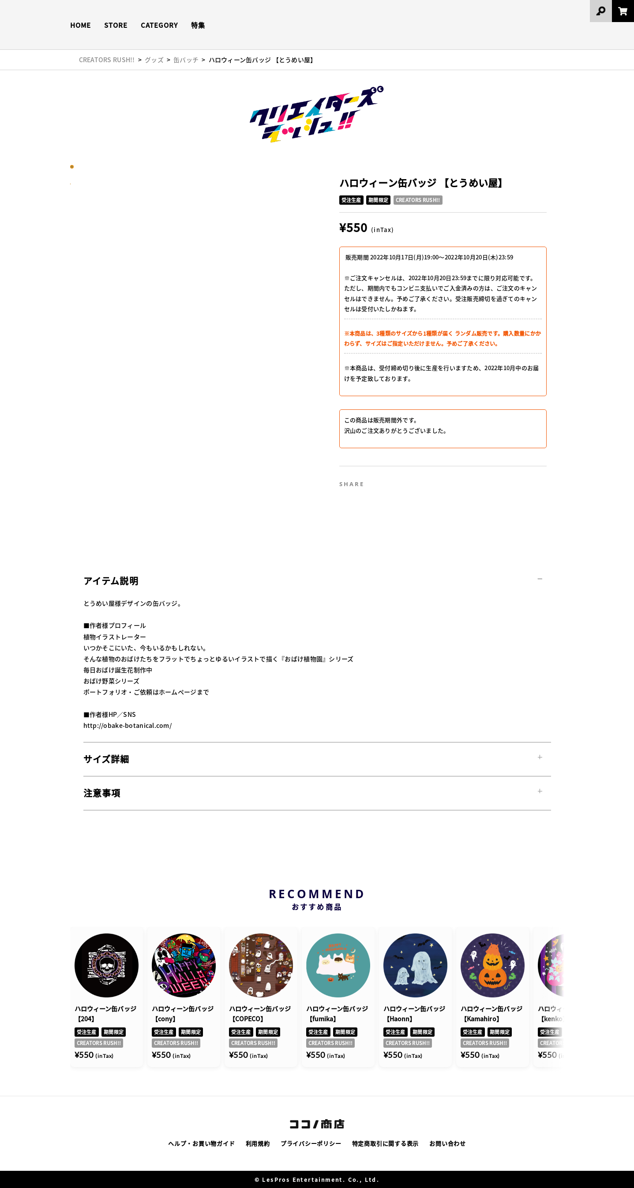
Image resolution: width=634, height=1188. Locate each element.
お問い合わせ (447, 1143)
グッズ (154, 59)
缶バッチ (186, 59)
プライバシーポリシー (311, 1143)
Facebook (399, 481)
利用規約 (258, 1143)
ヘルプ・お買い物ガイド (201, 1143)
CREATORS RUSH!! (107, 59)
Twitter (380, 481)
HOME (80, 25)
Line (418, 481)
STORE (116, 25)
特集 (198, 25)
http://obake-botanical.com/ (127, 725)
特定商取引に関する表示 (385, 1143)
